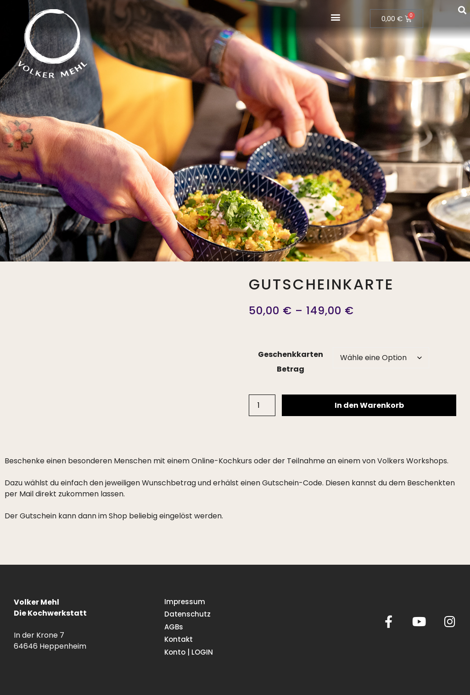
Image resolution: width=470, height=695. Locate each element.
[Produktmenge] (262, 405)
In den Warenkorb (369, 405)
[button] (335, 16)
